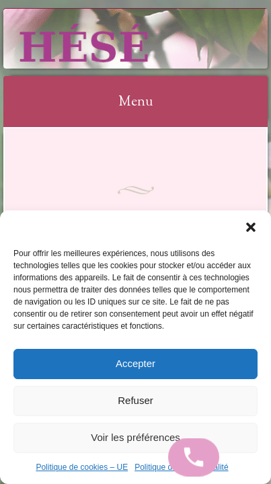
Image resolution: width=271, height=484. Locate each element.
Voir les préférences (135, 437)
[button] (251, 227)
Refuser (135, 400)
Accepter (135, 363)
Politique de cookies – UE (82, 467)
